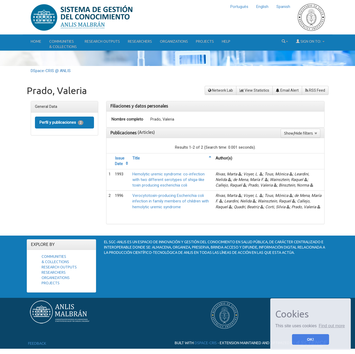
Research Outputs (102, 41)
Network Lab (220, 90)
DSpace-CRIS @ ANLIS (51, 70)
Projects (205, 41)
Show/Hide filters (300, 133)
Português (239, 6)
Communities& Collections (63, 44)
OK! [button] (310, 339)
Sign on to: (310, 41)
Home (36, 41)
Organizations (174, 41)
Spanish (283, 6)
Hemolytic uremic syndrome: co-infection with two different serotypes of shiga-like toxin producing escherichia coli (168, 180)
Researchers (140, 41)
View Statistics (254, 90)
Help (226, 41)
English (262, 6)
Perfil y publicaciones (61, 122)
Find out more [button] (332, 326)
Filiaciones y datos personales (139, 106)
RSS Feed (315, 90)
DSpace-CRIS (206, 342)
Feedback (37, 343)
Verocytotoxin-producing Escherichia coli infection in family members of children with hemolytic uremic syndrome (170, 201)
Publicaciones (124, 132)
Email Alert (287, 90)
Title (136, 158)
